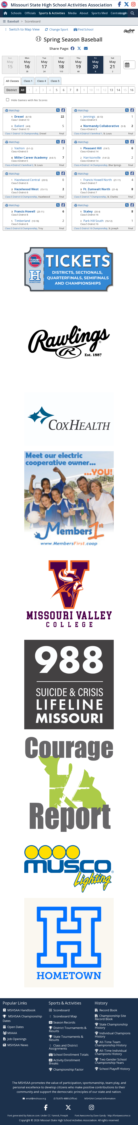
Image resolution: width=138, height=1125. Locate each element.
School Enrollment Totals (71, 1055)
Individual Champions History (112, 1035)
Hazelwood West (26, 189)
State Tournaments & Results (66, 1038)
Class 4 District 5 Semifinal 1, (88, 133)
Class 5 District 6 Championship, (21, 196)
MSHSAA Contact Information (100, 1098)
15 (125, 90)
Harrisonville (92, 158)
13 (111, 90)
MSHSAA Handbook (21, 1010)
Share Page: (59, 48)
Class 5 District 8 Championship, (21, 228)
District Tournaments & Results (67, 1029)
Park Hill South (93, 221)
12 (104, 90)
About (84, 13)
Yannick (55, 1115)
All (12, 81)
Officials (30, 13)
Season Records (64, 1022)
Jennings (89, 117)
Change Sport (58, 29)
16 (131, 90)
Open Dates (15, 1027)
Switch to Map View (24, 29)
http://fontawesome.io (119, 1115)
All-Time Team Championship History (110, 1043)
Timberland (22, 221)
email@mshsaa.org (36, 1098)
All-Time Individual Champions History (111, 1052)
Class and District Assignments (63, 1047)
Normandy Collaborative (101, 126)
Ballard (19, 126)
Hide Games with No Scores (29, 100)
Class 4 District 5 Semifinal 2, (19, 165)
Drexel (19, 117)
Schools (16, 13)
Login (123, 13)
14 (118, 90)
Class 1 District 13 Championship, (22, 133)
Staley (88, 211)
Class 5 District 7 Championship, (90, 196)
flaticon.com (33, 1115)
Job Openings (16, 1039)
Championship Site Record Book (110, 1017)
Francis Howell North (97, 180)
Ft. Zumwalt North (96, 189)
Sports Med (99, 13)
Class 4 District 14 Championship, (91, 165)
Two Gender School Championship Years (111, 1061)
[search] (133, 13)
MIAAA (12, 1033)
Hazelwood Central (27, 180)
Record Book (108, 1010)
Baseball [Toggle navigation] (21, 21)
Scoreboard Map (65, 1016)
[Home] (6, 13)
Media (72, 13)
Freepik (64, 1115)
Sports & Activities (52, 13)
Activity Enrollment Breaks (64, 1062)
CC (49, 1115)
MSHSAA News (17, 1045)
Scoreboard (61, 1010)
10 (91, 90)
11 (97, 90)
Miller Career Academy (30, 158)
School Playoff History (114, 1069)
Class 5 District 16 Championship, (91, 228)
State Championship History (111, 1026)
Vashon (19, 148)
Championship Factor (68, 1069)
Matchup (14, 110)
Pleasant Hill (92, 148)
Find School (85, 29)
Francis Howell (24, 211)
